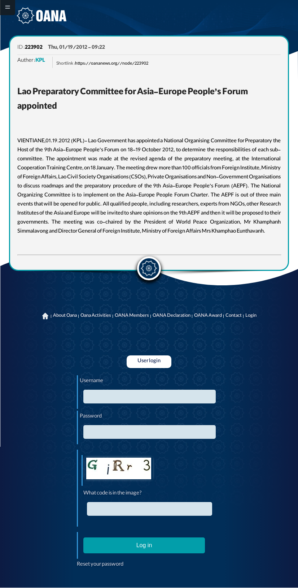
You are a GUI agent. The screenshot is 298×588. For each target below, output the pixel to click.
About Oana (65, 316)
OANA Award (208, 316)
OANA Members (132, 316)
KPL (40, 61)
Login (251, 316)
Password (91, 416)
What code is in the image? (112, 493)
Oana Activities (95, 316)
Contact (233, 316)
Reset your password (100, 565)
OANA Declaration (171, 316)
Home (45, 316)
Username (91, 381)
